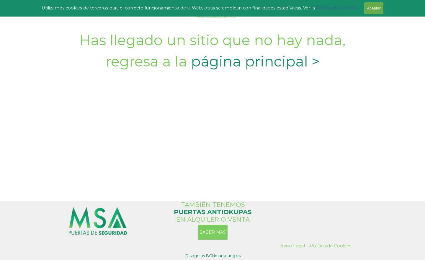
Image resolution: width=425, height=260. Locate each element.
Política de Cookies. (336, 8)
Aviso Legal (292, 245)
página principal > (255, 61)
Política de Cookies (330, 245)
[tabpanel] (212, 51)
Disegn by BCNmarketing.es (213, 255)
